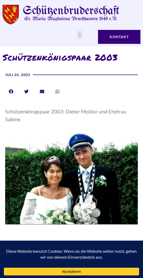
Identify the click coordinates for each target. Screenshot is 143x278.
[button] (79, 35)
